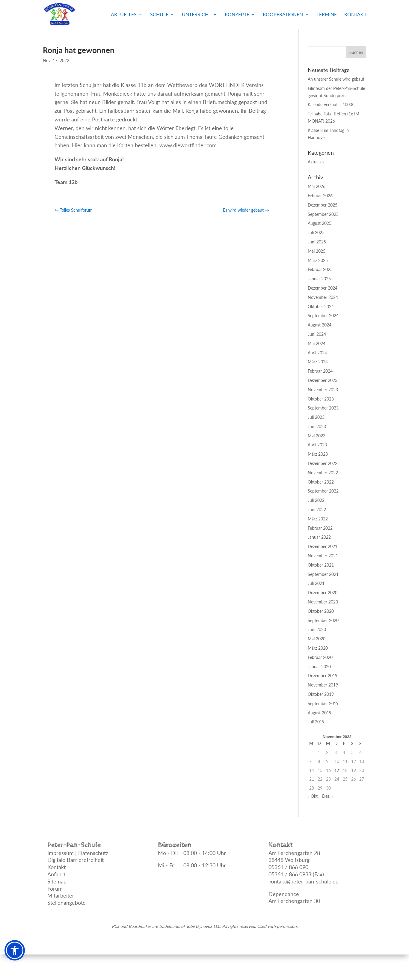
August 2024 (319, 324)
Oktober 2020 (321, 611)
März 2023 (318, 454)
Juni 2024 (317, 334)
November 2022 (323, 472)
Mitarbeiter (60, 895)
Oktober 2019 (321, 694)
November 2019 (323, 684)
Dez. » (327, 796)
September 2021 (323, 574)
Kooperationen (283, 14)
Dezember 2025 (322, 204)
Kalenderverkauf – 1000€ (331, 104)
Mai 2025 (316, 251)
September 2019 (323, 703)
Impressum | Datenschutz (77, 853)
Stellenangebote (66, 902)
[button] (14, 950)
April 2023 (317, 444)
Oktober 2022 (321, 481)
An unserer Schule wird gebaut (336, 79)
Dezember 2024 (322, 287)
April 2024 (317, 352)
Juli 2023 (316, 417)
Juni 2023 (317, 426)
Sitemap (57, 881)
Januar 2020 (319, 666)
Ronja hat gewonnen (78, 50)
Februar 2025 (320, 269)
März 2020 (318, 648)
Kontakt (355, 14)
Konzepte (237, 14)
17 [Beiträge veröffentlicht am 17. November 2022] (336, 770)
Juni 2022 (317, 509)
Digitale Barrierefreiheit (75, 859)
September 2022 (323, 490)
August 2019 (319, 712)
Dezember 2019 (322, 675)
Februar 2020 (320, 657)
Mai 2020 (316, 638)
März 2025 (318, 260)
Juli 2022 (316, 500)
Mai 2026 (316, 186)
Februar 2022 (320, 528)
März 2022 (318, 518)
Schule (159, 14)
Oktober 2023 (321, 398)
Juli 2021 (316, 583)
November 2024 (323, 297)
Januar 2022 (319, 537)
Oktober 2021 (321, 564)
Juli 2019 (316, 721)
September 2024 (323, 315)
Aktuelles (124, 14)
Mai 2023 (316, 435)
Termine (326, 14)
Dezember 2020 (322, 592)
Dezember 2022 (322, 463)
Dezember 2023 (322, 380)
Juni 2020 (317, 629)
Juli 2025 (316, 232)
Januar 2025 (319, 278)
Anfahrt (56, 874)
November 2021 (323, 555)
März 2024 (318, 361)
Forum (55, 888)
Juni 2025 (317, 241)
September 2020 (323, 620)
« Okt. (313, 796)
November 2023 (323, 389)
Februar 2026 (320, 195)
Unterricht (196, 14)
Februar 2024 (320, 371)
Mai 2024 (316, 343)
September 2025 (323, 214)
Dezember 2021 (322, 546)
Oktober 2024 (321, 306)
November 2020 (323, 601)
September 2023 (323, 407)
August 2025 (319, 223)
